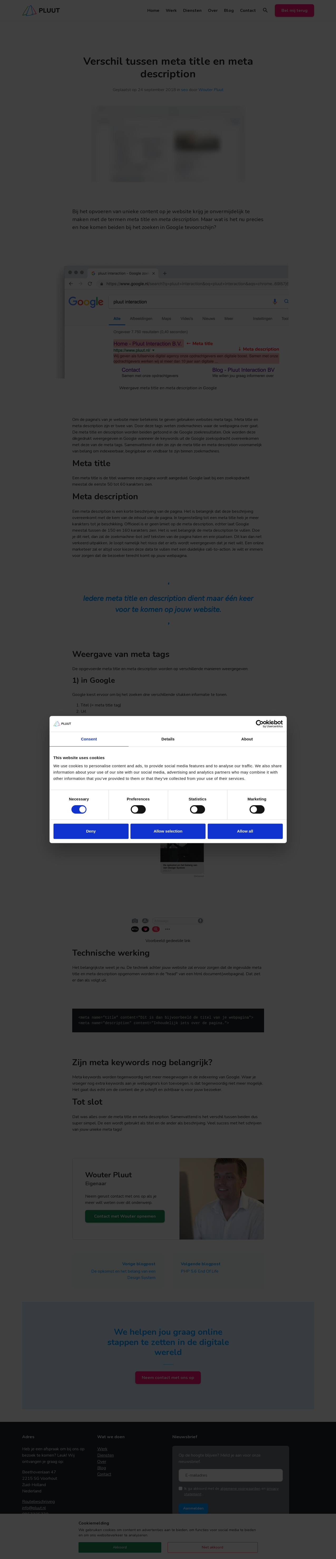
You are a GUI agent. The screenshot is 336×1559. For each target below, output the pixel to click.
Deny (91, 831)
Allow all (245, 831)
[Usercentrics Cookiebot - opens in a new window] (260, 724)
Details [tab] (168, 739)
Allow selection (168, 831)
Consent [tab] (89, 739)
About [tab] (247, 739)
